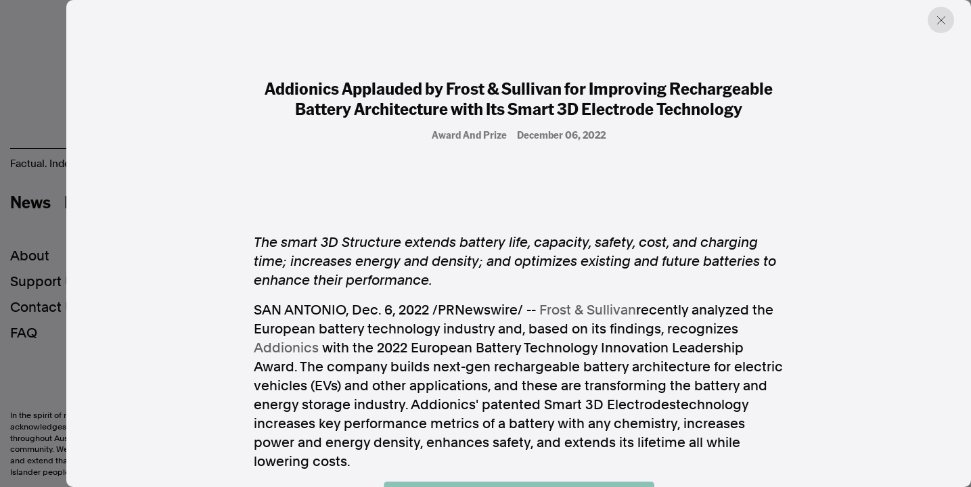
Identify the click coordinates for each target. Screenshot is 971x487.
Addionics (286, 348)
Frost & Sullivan (587, 310)
